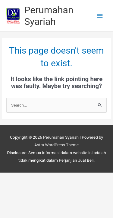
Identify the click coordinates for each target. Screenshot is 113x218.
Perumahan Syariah (48, 15)
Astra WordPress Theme (56, 144)
